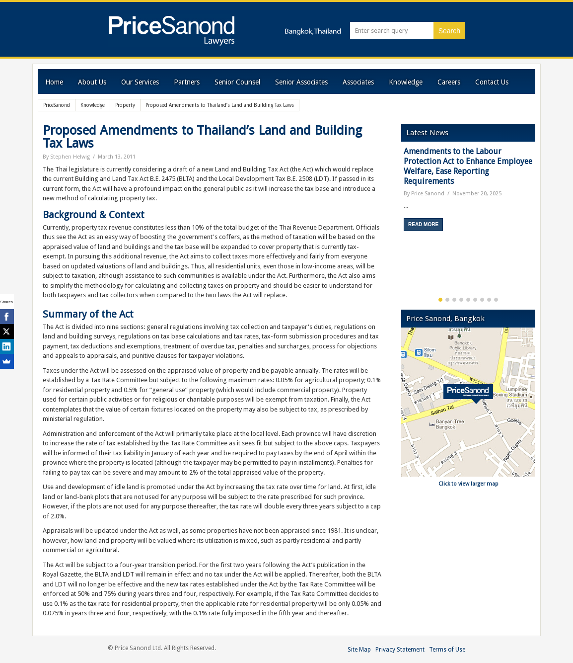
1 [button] (440, 300)
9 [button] (496, 300)
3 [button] (454, 300)
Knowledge (406, 82)
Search (449, 31)
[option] (468, 193)
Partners (187, 82)
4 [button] (461, 300)
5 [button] (468, 300)
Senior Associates (301, 82)
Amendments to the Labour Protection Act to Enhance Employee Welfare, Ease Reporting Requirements (468, 166)
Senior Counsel (237, 82)
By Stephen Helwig (66, 157)
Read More (423, 224)
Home (54, 82)
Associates (358, 82)
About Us (92, 82)
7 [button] (482, 300)
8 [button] (489, 300)
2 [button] (447, 300)
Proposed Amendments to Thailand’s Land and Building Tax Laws (202, 137)
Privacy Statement (400, 649)
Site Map (359, 649)
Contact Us (491, 82)
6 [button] (475, 300)
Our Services (140, 82)
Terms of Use (447, 649)
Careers (448, 82)
